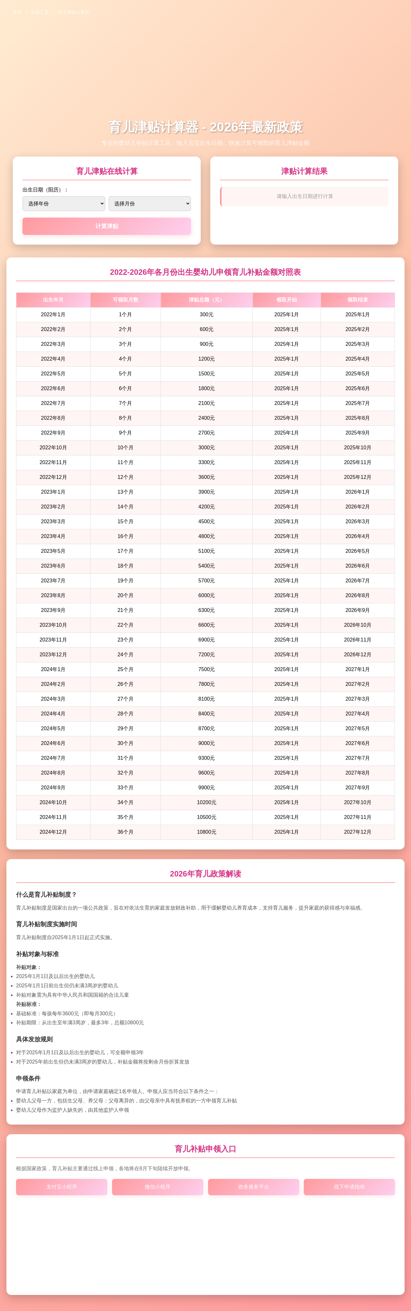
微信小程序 (158, 1187)
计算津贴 (106, 226)
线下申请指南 (349, 1187)
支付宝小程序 (61, 1187)
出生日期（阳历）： (45, 190)
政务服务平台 (253, 1187)
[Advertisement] (205, 70)
